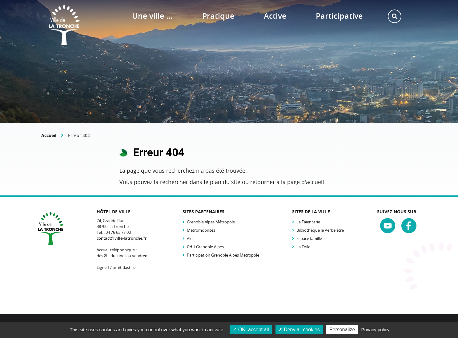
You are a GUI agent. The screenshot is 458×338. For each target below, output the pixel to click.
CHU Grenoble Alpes (205, 247)
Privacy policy (375, 329)
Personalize (342, 329)
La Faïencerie (308, 222)
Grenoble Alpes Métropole (211, 222)
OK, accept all (251, 329)
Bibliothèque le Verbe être (320, 230)
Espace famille (309, 238)
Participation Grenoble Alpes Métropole (223, 255)
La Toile (303, 247)
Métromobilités (201, 230)
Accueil (48, 135)
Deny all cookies (299, 329)
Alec (190, 238)
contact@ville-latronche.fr (122, 238)
